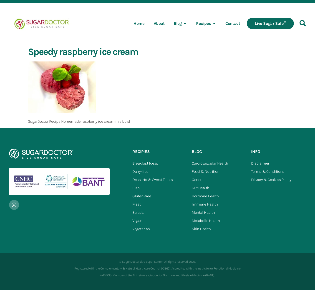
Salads (138, 212)
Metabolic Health (206, 221)
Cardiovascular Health (210, 163)
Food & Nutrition (205, 171)
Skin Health (201, 229)
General (198, 180)
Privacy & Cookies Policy (271, 180)
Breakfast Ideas (145, 163)
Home (139, 23)
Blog (180, 23)
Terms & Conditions (267, 171)
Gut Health (200, 188)
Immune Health (205, 204)
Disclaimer (260, 163)
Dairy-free (140, 171)
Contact (232, 23)
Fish (135, 188)
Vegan (137, 221)
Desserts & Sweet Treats (152, 180)
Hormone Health (205, 196)
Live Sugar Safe (270, 23)
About (159, 23)
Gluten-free (141, 196)
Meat (136, 204)
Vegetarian (141, 229)
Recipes (206, 23)
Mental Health (203, 212)
